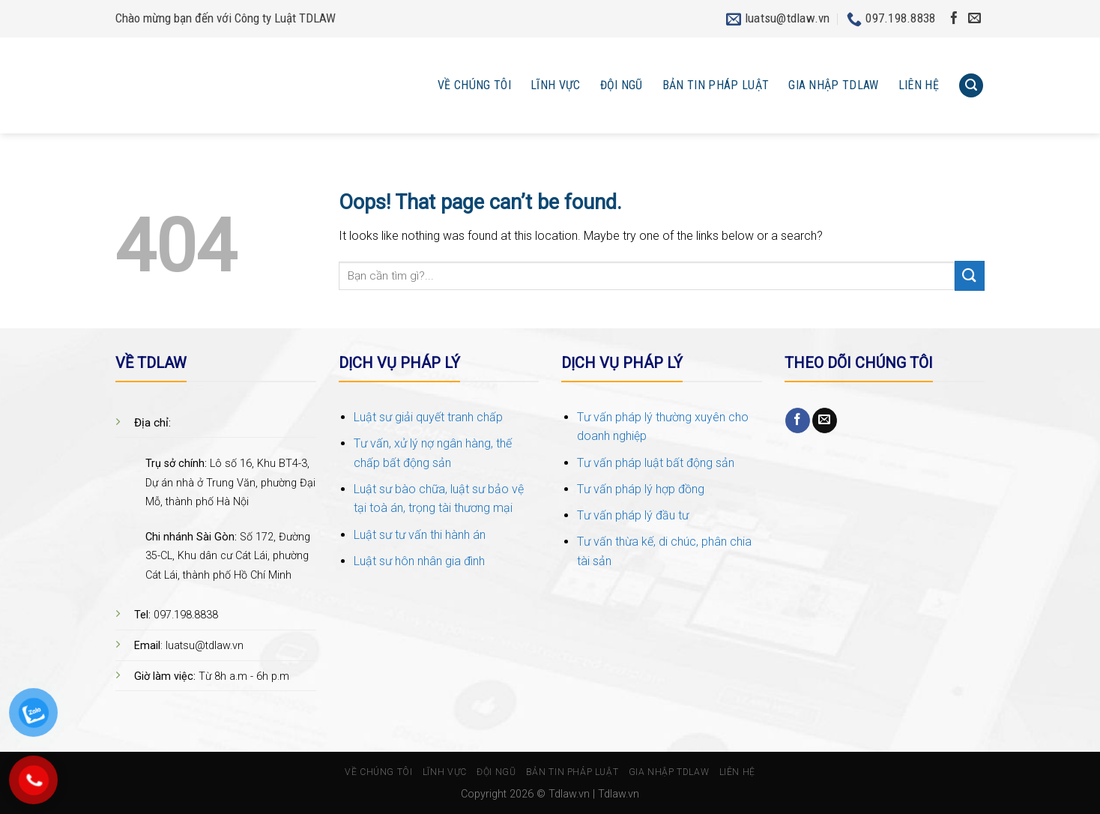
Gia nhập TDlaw (833, 85)
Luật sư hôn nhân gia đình (419, 561)
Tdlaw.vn (569, 794)
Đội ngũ (621, 85)
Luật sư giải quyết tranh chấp (428, 417)
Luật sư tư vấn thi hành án (420, 535)
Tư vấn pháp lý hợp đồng (640, 489)
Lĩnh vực (556, 85)
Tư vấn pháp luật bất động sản (655, 463)
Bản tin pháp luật (715, 85)
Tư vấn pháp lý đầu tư (633, 515)
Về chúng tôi (474, 85)
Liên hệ (918, 85)
